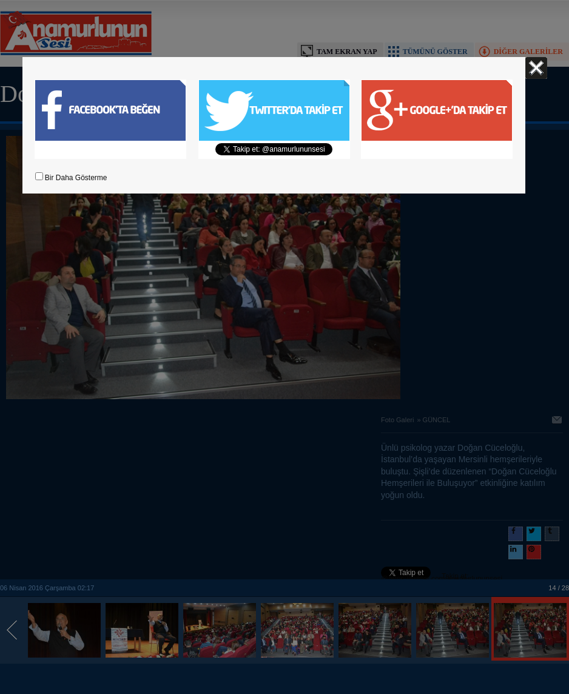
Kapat (536, 68)
